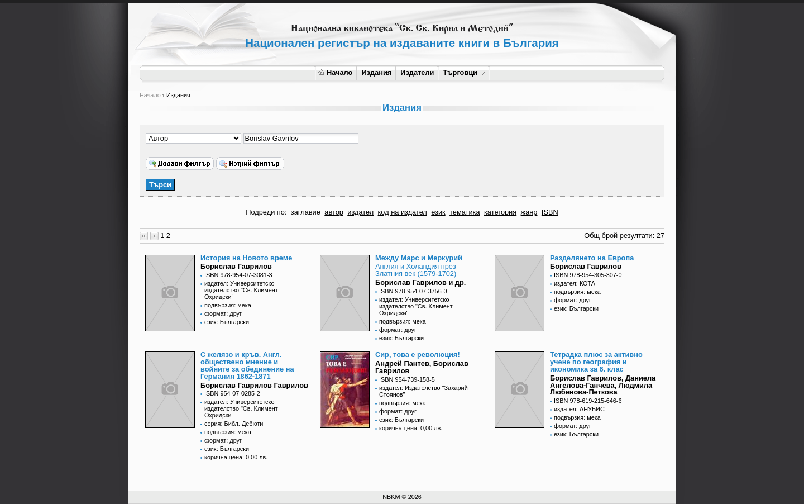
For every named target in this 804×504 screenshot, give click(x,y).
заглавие (305, 212)
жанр (529, 212)
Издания (376, 72)
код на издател (402, 212)
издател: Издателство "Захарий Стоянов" (423, 391)
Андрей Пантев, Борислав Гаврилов (421, 367)
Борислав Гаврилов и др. (420, 282)
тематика (464, 212)
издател (360, 212)
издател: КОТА (574, 283)
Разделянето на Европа (592, 258)
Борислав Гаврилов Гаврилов (254, 385)
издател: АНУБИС (579, 409)
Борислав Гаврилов (236, 266)
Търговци (464, 72)
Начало (335, 72)
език (438, 212)
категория (500, 212)
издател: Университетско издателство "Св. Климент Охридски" (241, 290)
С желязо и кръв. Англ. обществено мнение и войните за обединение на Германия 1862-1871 (247, 365)
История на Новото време (246, 258)
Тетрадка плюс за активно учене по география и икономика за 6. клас (596, 361)
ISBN (550, 212)
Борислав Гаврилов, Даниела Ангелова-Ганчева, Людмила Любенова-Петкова (602, 385)
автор (333, 212)
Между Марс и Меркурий (418, 258)
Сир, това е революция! (417, 354)
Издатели (417, 72)
